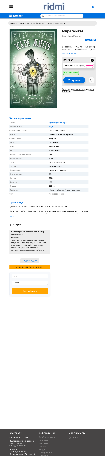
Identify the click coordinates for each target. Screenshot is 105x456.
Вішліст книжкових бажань (48, 454)
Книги (22, 23)
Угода (42, 440)
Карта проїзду (16, 447)
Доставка (43, 434)
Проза (49, 23)
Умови (89, 66)
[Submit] (43, 15)
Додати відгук (30, 260)
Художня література (36, 23)
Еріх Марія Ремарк (58, 122)
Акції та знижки (47, 428)
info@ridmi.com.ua (18, 428)
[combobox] (61, 16)
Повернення (45, 443)
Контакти (43, 431)
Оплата (42, 437)
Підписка (43, 446)
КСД (51, 126)
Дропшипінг (45, 450)
